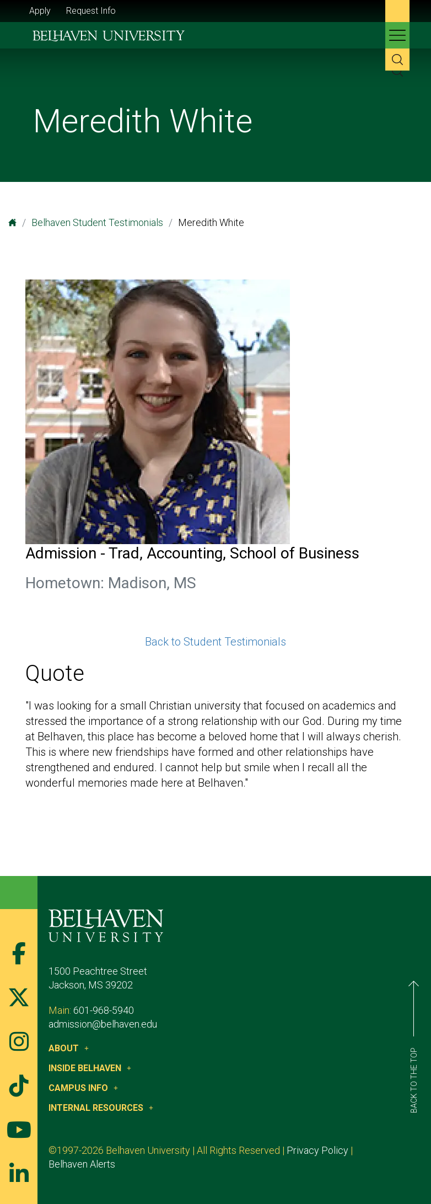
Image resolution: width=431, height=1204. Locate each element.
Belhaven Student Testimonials (97, 222)
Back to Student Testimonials (215, 641)
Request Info (91, 11)
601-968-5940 (103, 1010)
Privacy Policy (317, 1150)
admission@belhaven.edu (103, 1024)
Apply (40, 11)
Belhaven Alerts (82, 1164)
